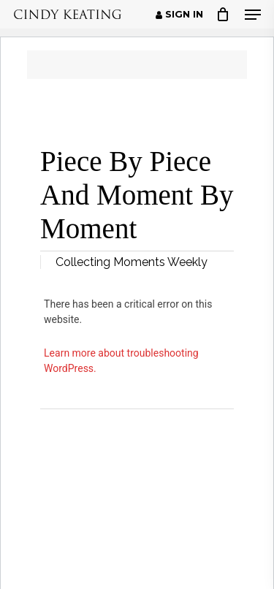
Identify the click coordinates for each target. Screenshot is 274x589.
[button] (253, 14)
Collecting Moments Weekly (132, 262)
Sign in (179, 15)
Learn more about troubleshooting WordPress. (121, 360)
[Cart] (223, 14)
